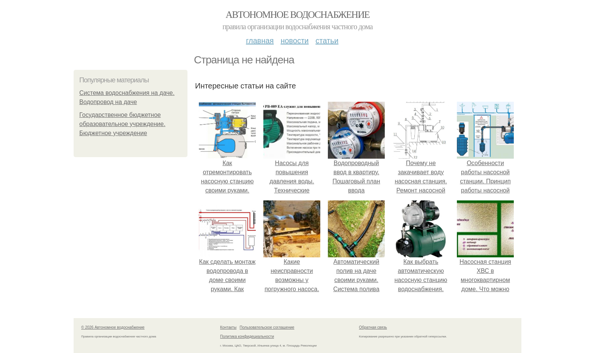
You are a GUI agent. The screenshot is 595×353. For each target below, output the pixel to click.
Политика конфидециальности (247, 336)
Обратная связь (373, 327)
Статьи (326, 40)
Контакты (228, 327)
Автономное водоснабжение (297, 14)
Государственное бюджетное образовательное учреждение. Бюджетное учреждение (122, 124)
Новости (294, 40)
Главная (260, 40)
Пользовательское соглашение (267, 327)
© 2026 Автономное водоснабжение (113, 327)
